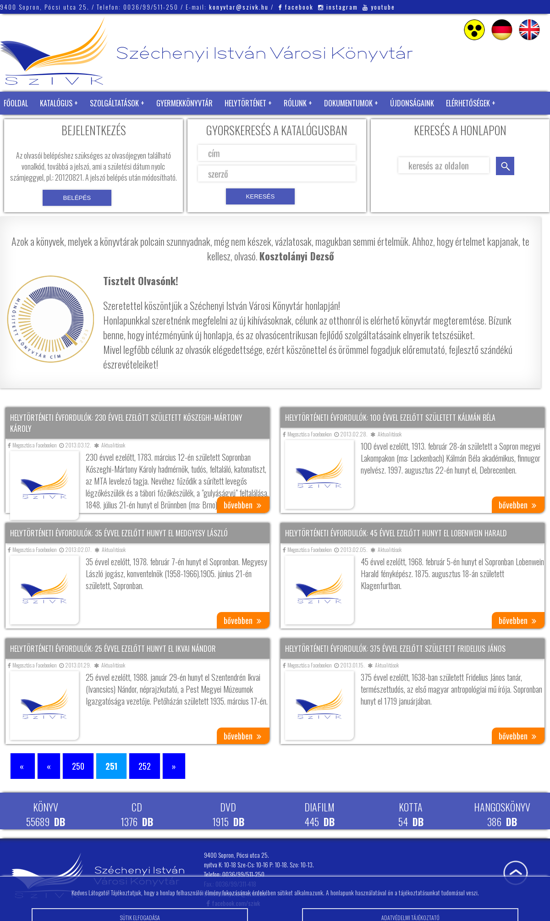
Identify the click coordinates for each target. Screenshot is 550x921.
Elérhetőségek (468, 103)
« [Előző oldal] (49, 766)
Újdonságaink (412, 103)
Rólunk (295, 103)
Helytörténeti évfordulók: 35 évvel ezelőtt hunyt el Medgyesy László (119, 533)
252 (144, 766)
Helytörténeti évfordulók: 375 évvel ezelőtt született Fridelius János (395, 648)
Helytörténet (245, 103)
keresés (505, 166)
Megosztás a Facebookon (32, 445)
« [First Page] (23, 766)
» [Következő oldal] (174, 766)
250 (78, 766)
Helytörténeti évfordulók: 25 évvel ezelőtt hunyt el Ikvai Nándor (113, 648)
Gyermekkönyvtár (184, 103)
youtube (379, 6)
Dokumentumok (348, 103)
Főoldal (16, 103)
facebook (296, 6)
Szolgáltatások (114, 103)
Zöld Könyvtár (27, 126)
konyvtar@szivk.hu (239, 6)
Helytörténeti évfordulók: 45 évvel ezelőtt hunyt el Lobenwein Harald (396, 533)
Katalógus (56, 103)
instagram (338, 6)
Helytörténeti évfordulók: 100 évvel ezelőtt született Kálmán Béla (390, 417)
